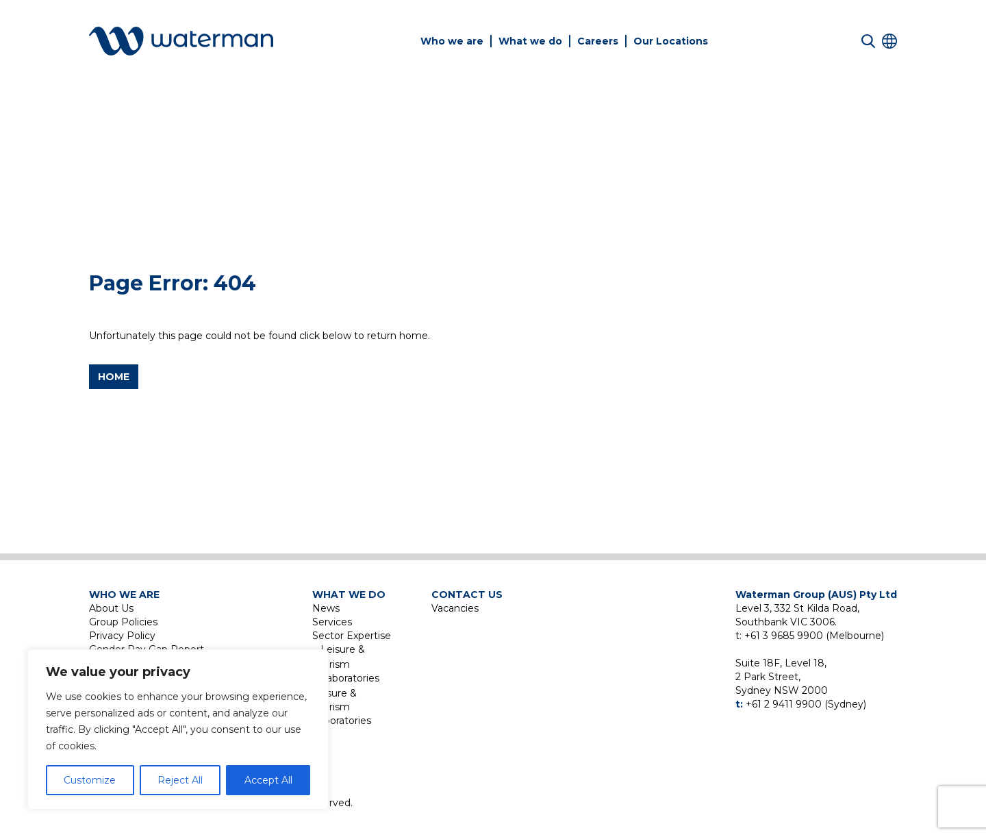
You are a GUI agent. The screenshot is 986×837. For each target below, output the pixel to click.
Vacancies (455, 608)
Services (332, 622)
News (326, 608)
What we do (530, 41)
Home (113, 377)
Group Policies (123, 622)
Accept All (268, 780)
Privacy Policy (122, 635)
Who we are (451, 41)
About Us (111, 608)
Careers (597, 41)
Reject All (180, 780)
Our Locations (670, 41)
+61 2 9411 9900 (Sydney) (806, 704)
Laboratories (349, 678)
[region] (178, 729)
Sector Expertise (351, 635)
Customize (90, 780)
